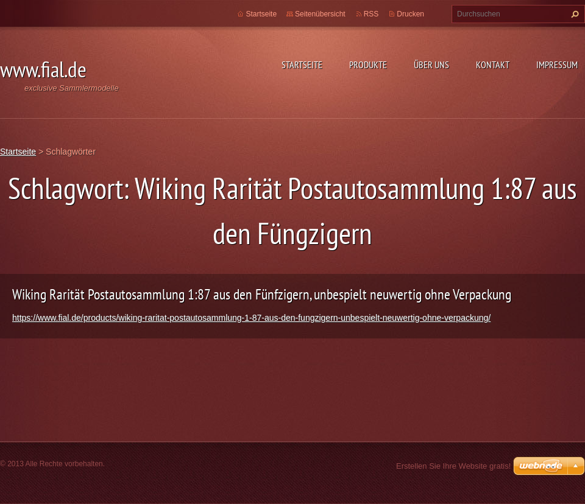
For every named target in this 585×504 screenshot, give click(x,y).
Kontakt (492, 64)
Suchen (573, 14)
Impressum (557, 64)
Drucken (410, 14)
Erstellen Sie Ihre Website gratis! (453, 466)
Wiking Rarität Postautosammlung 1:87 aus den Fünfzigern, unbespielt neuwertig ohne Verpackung (261, 294)
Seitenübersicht (320, 14)
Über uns (431, 64)
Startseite (302, 64)
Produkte (368, 64)
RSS (371, 14)
